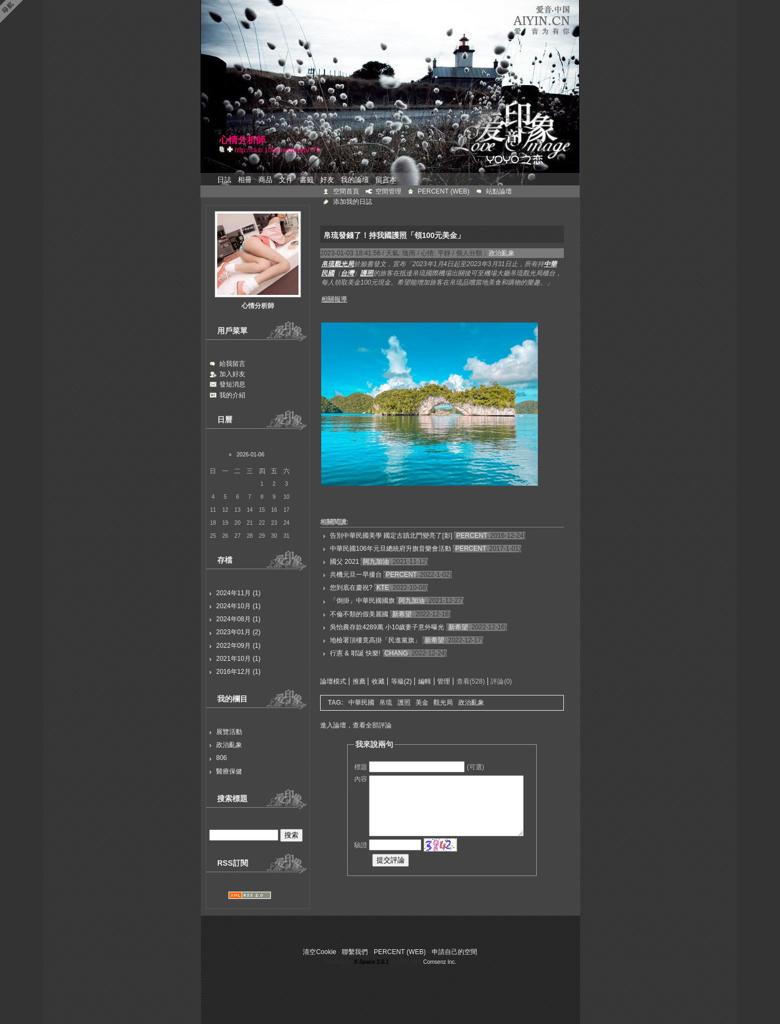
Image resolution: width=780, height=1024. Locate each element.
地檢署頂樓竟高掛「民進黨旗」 (375, 640)
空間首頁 (346, 191)
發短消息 (232, 384)
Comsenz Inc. (439, 962)
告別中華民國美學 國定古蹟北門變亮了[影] (391, 535)
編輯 (424, 681)
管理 (443, 681)
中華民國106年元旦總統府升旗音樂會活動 (390, 548)
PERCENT (471, 535)
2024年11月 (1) (238, 593)
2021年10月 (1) (238, 658)
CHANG (396, 653)
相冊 (245, 180)
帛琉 (385, 702)
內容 (360, 779)
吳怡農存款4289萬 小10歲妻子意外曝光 (387, 627)
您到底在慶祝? (351, 587)
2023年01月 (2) (238, 632)
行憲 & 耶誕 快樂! (355, 653)
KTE (382, 587)
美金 (421, 702)
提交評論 (390, 860)
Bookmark (231, 149)
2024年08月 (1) (238, 619)
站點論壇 (499, 191)
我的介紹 (232, 395)
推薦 (359, 681)
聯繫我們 (355, 952)
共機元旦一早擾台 (356, 574)
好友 (327, 180)
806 (221, 758)
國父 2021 (344, 561)
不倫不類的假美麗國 (359, 614)
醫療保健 (229, 771)
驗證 (360, 845)
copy (223, 149)
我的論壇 (355, 180)
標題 (360, 767)
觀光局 (443, 702)
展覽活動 (229, 732)
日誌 (224, 180)
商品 (265, 180)
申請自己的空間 (454, 952)
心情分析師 (258, 306)
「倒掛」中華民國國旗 (362, 600)
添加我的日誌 (352, 201)
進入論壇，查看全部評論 (356, 725)
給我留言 (232, 364)
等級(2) (401, 681)
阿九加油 (376, 561)
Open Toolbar (13, 11)
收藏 (378, 681)
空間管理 (388, 191)
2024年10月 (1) (238, 606)
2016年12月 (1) (238, 671)
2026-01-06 (250, 455)
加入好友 (232, 374)
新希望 (402, 614)
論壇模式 (333, 681)
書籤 (307, 180)
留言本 (385, 180)
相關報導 (334, 299)
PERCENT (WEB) (444, 191)
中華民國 (361, 702)
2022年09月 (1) (238, 645)
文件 (286, 180)
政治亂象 (229, 745)
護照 (404, 702)
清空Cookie (319, 952)
